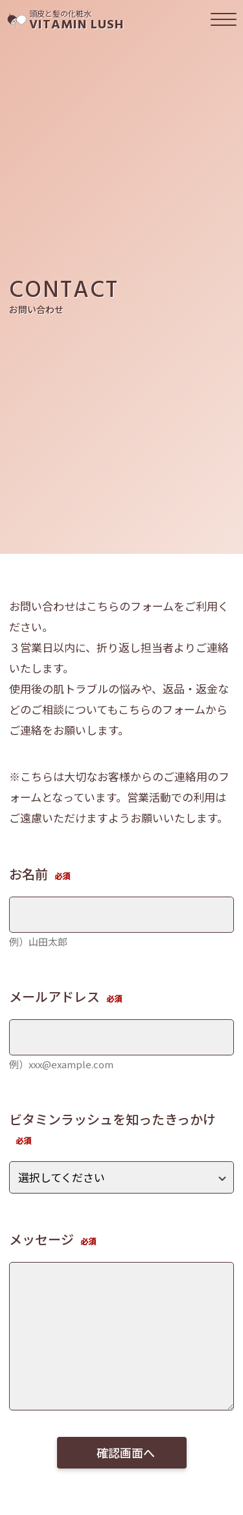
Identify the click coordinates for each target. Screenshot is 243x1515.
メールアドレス (54, 996)
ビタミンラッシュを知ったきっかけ (112, 1119)
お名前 (28, 873)
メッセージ (41, 1239)
